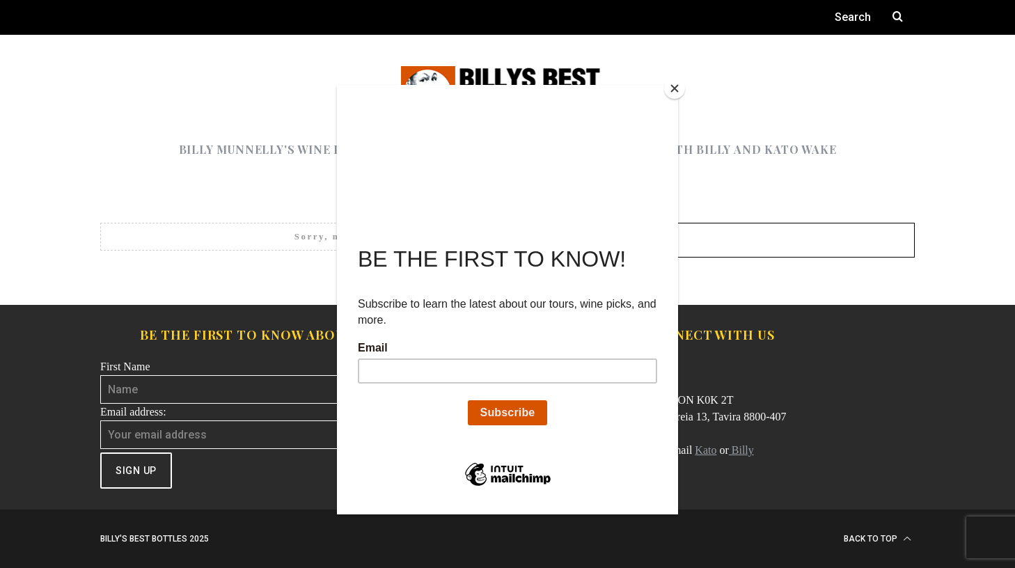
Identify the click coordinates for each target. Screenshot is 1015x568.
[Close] (674, 88)
